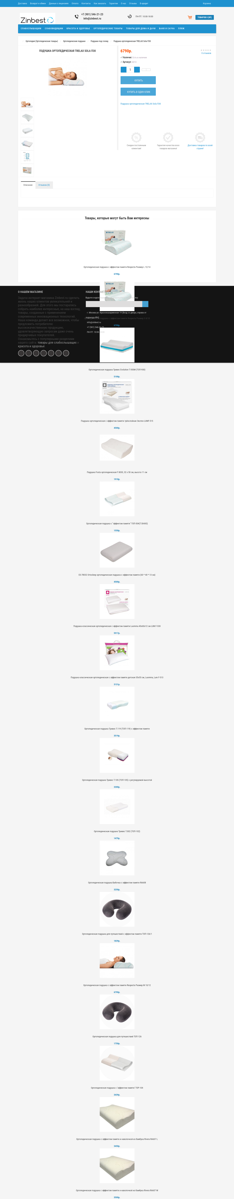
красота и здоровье (31, 346)
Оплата (75, 3)
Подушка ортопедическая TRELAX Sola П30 (132, 41)
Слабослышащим (31, 28)
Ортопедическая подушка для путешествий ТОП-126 (117, 1036)
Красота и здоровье (78, 28)
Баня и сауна (167, 28)
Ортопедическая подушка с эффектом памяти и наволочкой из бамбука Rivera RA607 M (117, 1190)
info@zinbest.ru (92, 18)
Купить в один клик (138, 92)
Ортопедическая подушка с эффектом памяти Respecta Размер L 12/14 (117, 267)
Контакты (86, 3)
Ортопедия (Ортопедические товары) (42, 41)
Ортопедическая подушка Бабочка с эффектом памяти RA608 (117, 882)
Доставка (22, 3)
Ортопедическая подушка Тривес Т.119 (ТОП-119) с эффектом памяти (117, 728)
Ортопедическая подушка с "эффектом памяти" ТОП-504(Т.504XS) (117, 523)
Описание (28, 185)
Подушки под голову (99, 41)
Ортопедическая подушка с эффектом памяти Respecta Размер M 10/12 (117, 985)
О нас (123, 3)
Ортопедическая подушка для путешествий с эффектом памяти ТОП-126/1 (117, 934)
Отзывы (133, 3)
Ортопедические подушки (74, 41)
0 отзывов (206, 53)
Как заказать (100, 3)
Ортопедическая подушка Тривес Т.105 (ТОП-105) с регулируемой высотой (117, 780)
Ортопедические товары (107, 28)
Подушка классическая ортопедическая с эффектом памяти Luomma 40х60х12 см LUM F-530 (117, 626)
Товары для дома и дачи (141, 28)
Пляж (181, 28)
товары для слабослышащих (57, 342)
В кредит (144, 3)
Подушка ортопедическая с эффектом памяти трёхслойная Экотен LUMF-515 (117, 421)
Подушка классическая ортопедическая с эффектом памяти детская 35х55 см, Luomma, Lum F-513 (117, 677)
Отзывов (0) (44, 185)
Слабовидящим (54, 28)
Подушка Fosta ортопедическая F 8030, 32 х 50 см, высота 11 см (117, 472)
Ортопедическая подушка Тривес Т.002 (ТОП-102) (117, 831)
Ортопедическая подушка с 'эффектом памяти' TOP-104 (117, 1087)
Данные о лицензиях (59, 3)
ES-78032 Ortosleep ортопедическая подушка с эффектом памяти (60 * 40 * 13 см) (117, 575)
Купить (138, 80)
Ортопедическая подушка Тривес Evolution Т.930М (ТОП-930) (117, 369)
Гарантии (113, 3)
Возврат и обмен (38, 3)
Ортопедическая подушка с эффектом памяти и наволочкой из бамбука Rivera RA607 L (117, 1139)
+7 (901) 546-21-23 (92, 14)
